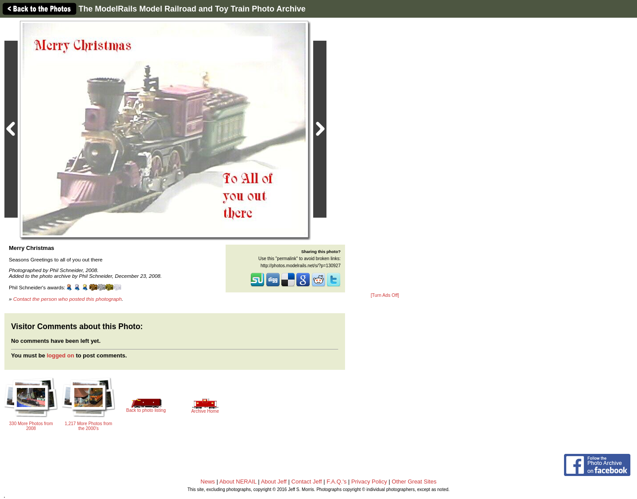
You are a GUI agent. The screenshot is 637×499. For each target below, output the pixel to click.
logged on (60, 355)
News (207, 481)
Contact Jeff (307, 481)
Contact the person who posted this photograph (67, 299)
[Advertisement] (384, 155)
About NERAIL (238, 481)
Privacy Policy (369, 481)
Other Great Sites (414, 481)
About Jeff (274, 481)
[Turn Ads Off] (385, 295)
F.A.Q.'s (336, 481)
